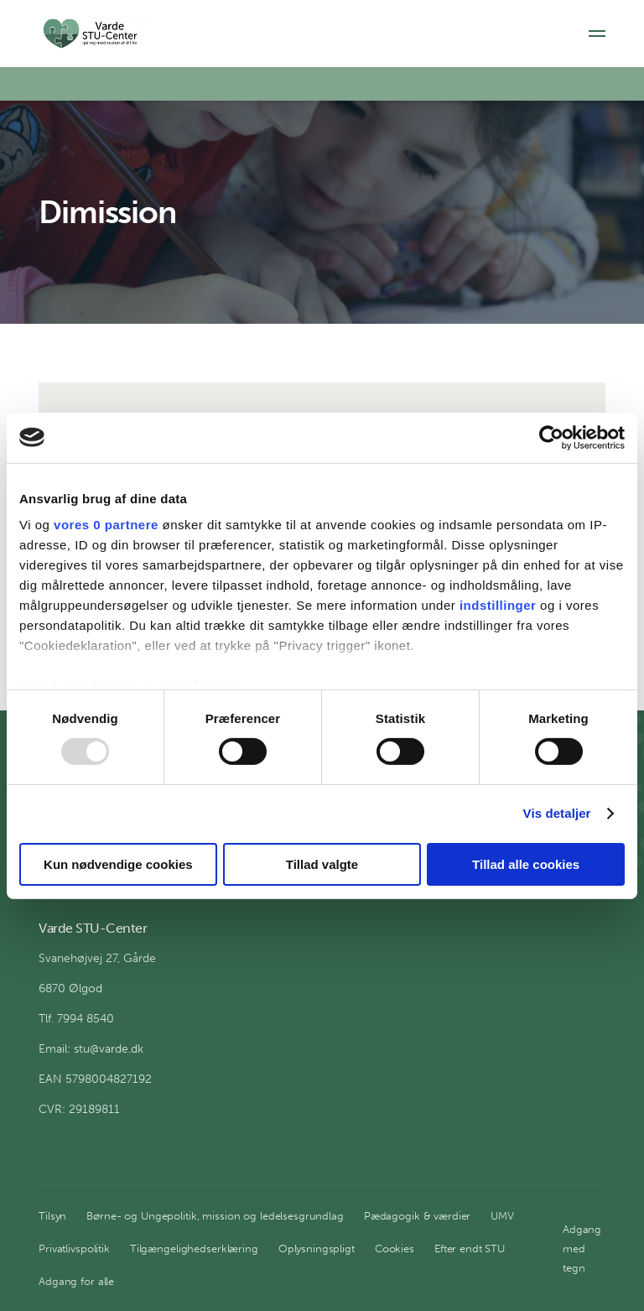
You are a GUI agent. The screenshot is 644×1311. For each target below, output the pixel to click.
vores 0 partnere (106, 525)
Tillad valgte (322, 864)
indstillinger (498, 605)
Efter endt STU (469, 1248)
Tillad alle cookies (525, 864)
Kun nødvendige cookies (118, 864)
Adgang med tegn (582, 1248)
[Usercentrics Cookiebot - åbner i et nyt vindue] (551, 437)
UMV (502, 1216)
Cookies (394, 1248)
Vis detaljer (557, 813)
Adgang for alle (76, 1281)
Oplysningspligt (316, 1248)
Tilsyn (52, 1216)
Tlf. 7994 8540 (76, 1019)
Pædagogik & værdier (417, 1216)
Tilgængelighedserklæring (194, 1248)
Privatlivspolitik (74, 1248)
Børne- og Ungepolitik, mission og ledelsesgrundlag (215, 1216)
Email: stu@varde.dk (91, 1049)
